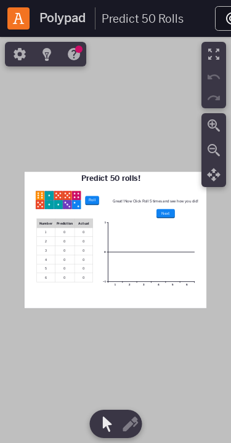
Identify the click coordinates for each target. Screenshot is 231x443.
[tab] (18, 54)
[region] (115, 240)
